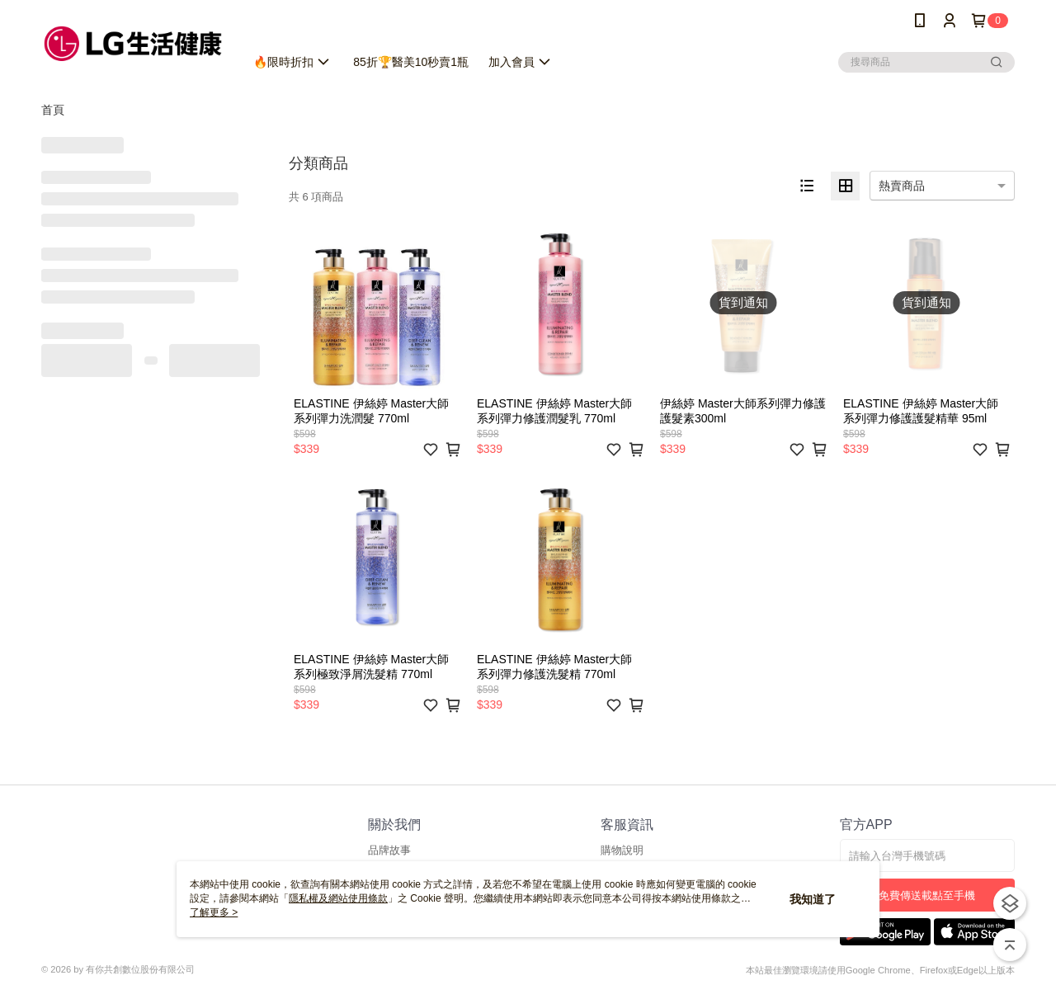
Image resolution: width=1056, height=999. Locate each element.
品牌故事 (389, 850)
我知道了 (813, 899)
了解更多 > (214, 912)
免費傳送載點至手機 (927, 895)
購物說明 (622, 850)
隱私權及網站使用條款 (338, 898)
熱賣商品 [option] (902, 185)
